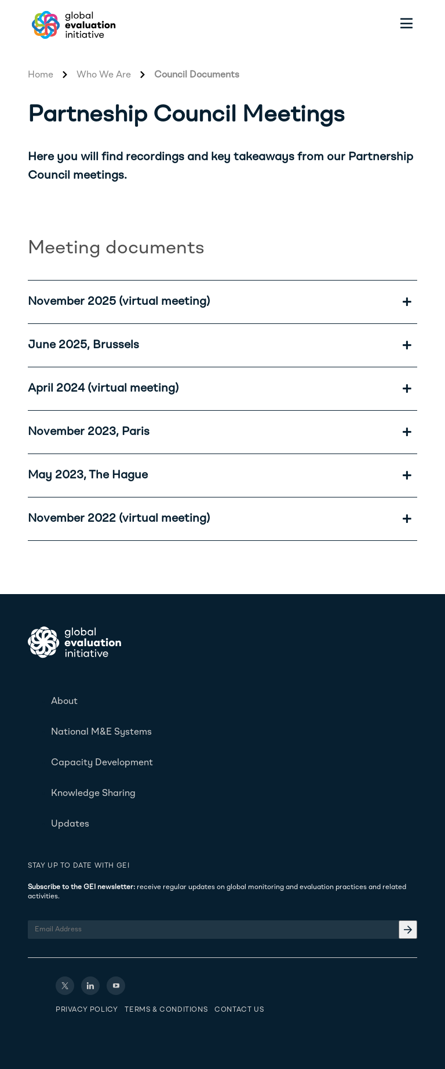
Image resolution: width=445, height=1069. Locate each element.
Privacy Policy (87, 1010)
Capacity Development (102, 763)
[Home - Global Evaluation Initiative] (72, 25)
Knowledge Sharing (93, 793)
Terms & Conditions (166, 1010)
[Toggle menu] (406, 25)
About (64, 701)
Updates (70, 824)
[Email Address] (222, 929)
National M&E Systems (101, 732)
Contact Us (239, 1010)
